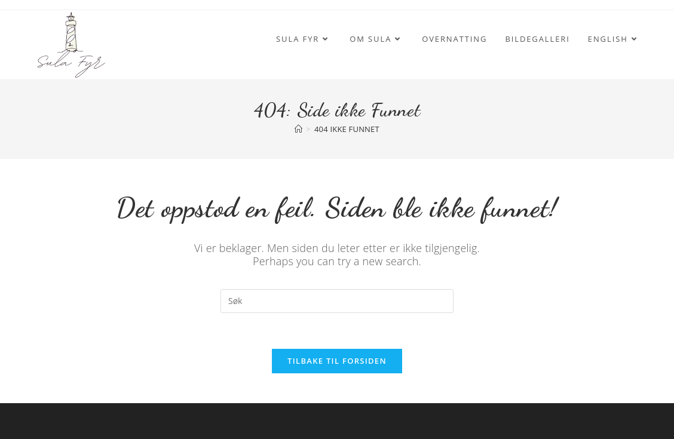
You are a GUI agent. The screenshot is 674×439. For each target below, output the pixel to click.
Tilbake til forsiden (337, 360)
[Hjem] (298, 129)
